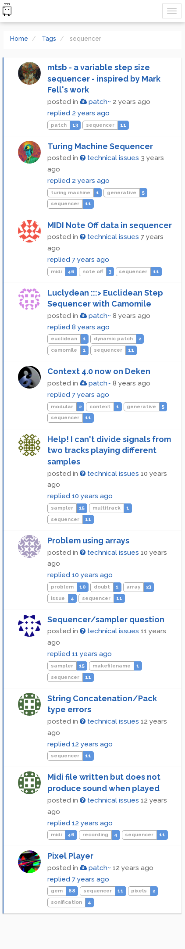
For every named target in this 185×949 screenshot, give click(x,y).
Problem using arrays (88, 540)
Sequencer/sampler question (105, 619)
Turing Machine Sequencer (100, 146)
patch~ (95, 102)
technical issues (109, 158)
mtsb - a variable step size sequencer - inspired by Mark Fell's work (103, 78)
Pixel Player (70, 855)
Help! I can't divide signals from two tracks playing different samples (109, 450)
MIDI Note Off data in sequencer (109, 225)
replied (78, 113)
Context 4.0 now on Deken (98, 371)
